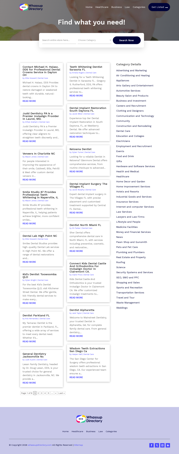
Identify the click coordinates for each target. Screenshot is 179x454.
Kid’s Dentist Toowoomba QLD (39, 276)
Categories (139, 7)
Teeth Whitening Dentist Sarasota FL (86, 68)
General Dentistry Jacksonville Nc (34, 355)
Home (89, 7)
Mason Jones (30, 157)
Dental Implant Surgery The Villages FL (88, 185)
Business (116, 7)
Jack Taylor (77, 313)
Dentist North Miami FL (85, 225)
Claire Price (77, 275)
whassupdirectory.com (40, 445)
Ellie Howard (30, 78)
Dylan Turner (77, 152)
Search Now (126, 40)
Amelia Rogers (78, 73)
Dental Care (43, 78)
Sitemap (78, 445)
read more (29, 101)
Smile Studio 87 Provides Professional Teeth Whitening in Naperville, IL (40, 194)
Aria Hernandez (31, 319)
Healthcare (101, 7)
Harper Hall (77, 354)
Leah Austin (30, 360)
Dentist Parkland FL (36, 315)
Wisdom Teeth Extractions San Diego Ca (87, 350)
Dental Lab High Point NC (40, 235)
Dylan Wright (30, 280)
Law (127, 7)
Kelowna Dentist (80, 149)
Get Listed (158, 7)
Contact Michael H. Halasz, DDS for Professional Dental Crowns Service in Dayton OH (41, 71)
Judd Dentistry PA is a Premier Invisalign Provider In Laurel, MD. (41, 116)
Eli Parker (76, 228)
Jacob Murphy (78, 190)
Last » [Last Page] (61, 393)
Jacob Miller (77, 114)
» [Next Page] (55, 393)
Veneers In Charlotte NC (39, 153)
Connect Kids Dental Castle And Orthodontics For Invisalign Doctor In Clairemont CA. (88, 267)
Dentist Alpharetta (82, 310)
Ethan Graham (31, 122)
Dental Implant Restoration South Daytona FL (88, 109)
